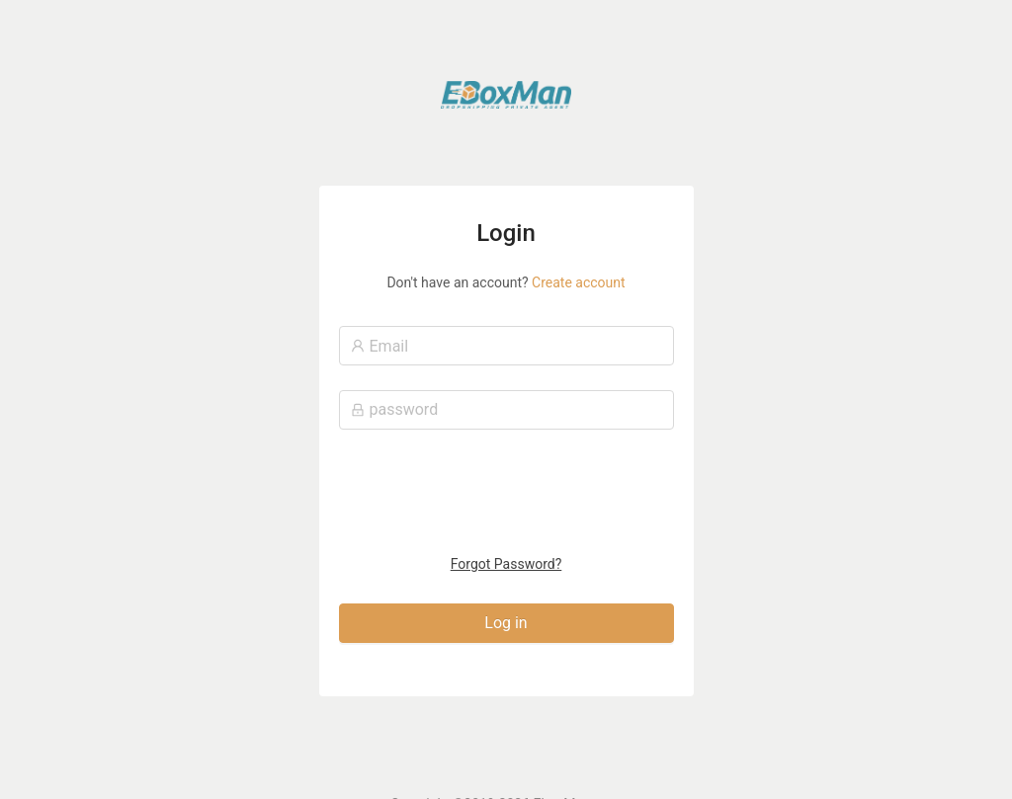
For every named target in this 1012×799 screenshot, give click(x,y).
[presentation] (507, 496)
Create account (579, 282)
